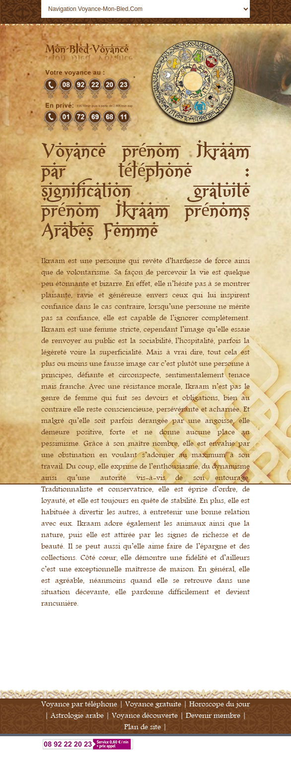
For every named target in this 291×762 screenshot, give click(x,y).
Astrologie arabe (77, 715)
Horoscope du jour (219, 704)
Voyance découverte (145, 715)
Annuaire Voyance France (145, 756)
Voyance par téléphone (79, 704)
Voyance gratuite (153, 704)
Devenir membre (213, 715)
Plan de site (142, 727)
